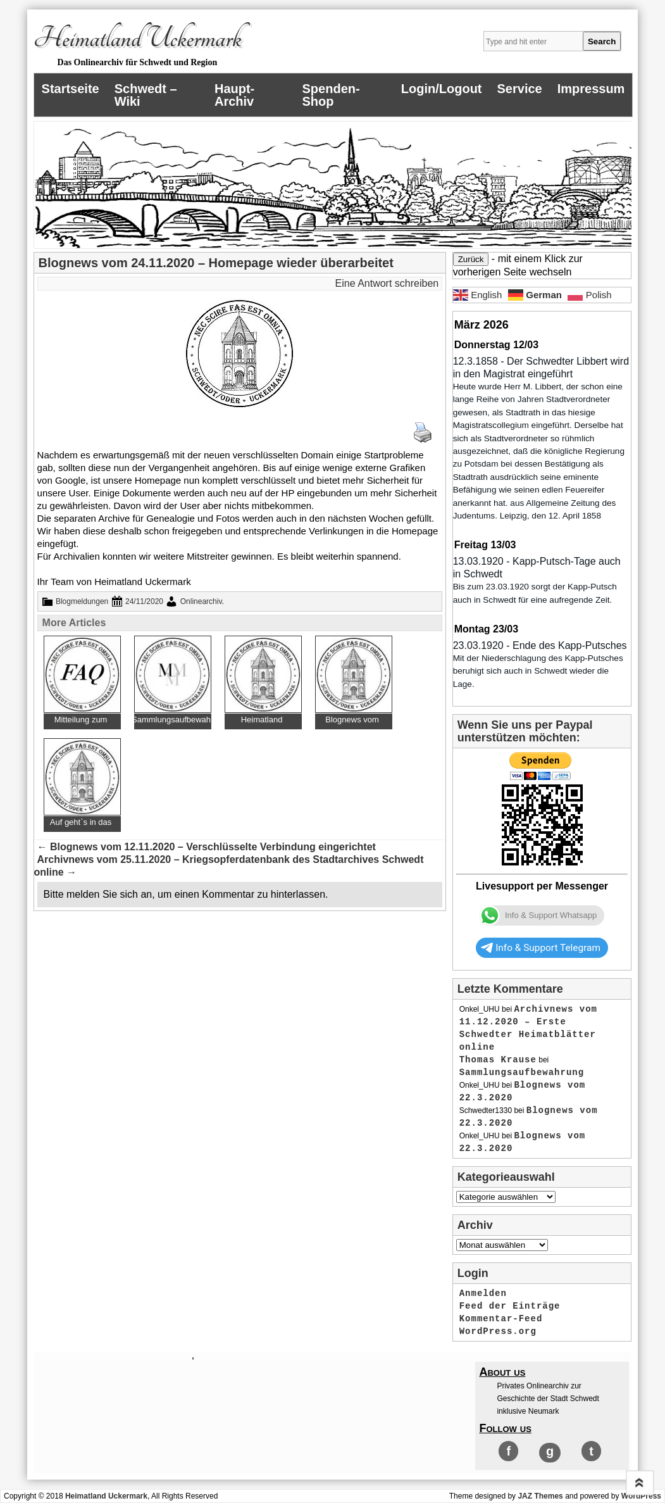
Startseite (70, 89)
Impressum (591, 89)
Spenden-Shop (331, 95)
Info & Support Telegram (540, 947)
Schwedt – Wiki (146, 95)
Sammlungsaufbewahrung (521, 1072)
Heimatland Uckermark (138, 38)
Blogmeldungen (82, 601)
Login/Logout (441, 89)
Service (519, 89)
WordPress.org (498, 1331)
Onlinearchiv (201, 601)
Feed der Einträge (510, 1306)
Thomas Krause (498, 1060)
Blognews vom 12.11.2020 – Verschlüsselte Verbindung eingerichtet (206, 846)
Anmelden (483, 1293)
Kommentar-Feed (501, 1319)
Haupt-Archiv (234, 95)
